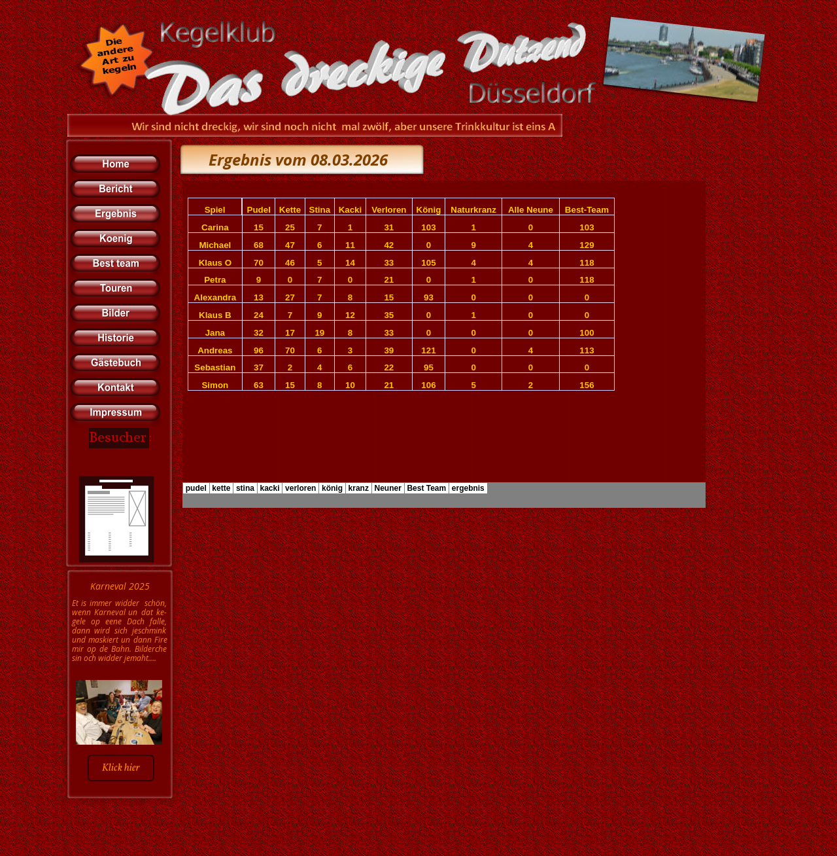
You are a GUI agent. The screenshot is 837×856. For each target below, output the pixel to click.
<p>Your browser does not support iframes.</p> (444, 344)
